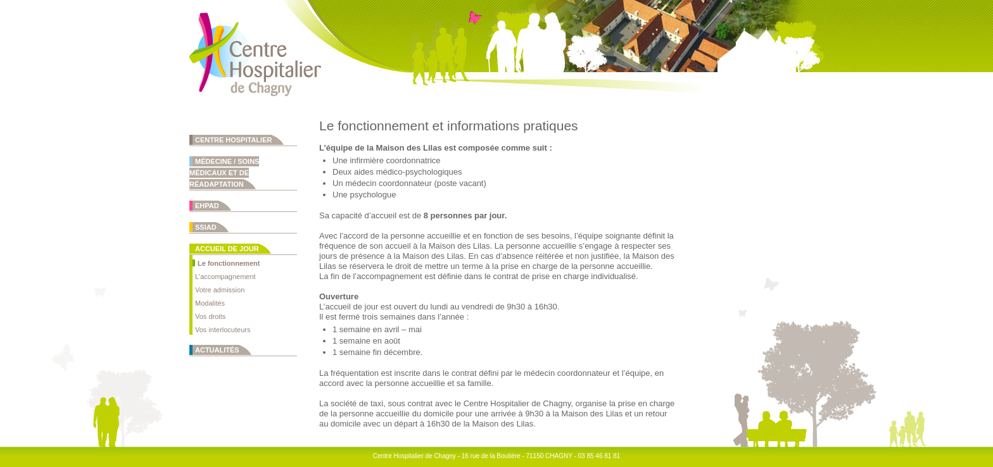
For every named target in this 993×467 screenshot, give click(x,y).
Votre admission (219, 290)
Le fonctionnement (229, 263)
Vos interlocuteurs (222, 329)
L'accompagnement (225, 276)
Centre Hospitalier (233, 140)
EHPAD (207, 205)
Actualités (217, 350)
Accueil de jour (227, 248)
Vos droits (210, 316)
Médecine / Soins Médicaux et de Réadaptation (224, 173)
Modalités (210, 303)
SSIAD (206, 227)
